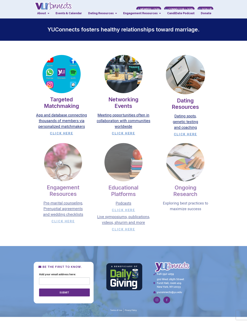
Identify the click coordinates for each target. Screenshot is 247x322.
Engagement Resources (142, 18)
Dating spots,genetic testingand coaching (185, 126)
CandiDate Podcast (181, 18)
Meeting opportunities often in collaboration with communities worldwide (123, 125)
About (43, 18)
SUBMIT (64, 297)
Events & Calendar (69, 18)
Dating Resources (102, 18)
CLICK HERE (61, 138)
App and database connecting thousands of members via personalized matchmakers (61, 125)
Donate (206, 18)
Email (54, 279)
